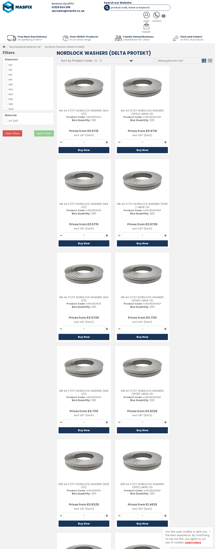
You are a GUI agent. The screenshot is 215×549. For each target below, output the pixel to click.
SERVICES (103, 18)
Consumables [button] (108, 27)
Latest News (83, 512)
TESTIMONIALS (196, 18)
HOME (14, 18)
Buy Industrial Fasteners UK (25, 45)
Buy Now (81, 149)
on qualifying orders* (30, 38)
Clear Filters (12, 132)
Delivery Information (124, 501)
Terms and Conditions (125, 518)
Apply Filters (44, 132)
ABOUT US (75, 18)
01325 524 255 (52, 7)
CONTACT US (163, 18)
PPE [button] (145, 27)
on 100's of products (191, 38)
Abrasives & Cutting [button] (77, 27)
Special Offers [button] (166, 27)
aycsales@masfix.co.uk (59, 11)
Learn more (193, 542)
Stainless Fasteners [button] (196, 27)
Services (81, 501)
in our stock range (80, 38)
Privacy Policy (120, 512)
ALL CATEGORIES (43, 18)
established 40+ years (136, 38)
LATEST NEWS (132, 18)
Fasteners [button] (13, 27)
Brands (80, 518)
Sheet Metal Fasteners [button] (43, 27)
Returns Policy (120, 507)
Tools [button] (129, 27)
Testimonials (83, 495)
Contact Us (118, 495)
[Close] (210, 531)
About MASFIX (84, 507)
